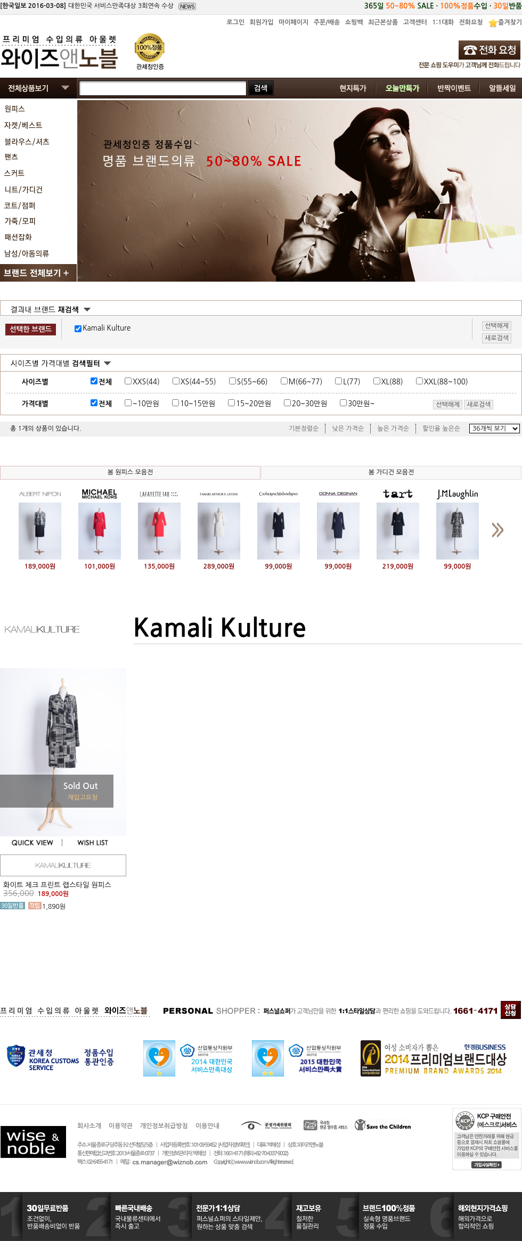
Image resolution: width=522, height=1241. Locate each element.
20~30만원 (309, 403)
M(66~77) (306, 382)
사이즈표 (491, 380)
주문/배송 (327, 22)
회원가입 (261, 22)
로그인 (235, 22)
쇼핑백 (354, 22)
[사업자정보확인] (233, 1145)
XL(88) (392, 382)
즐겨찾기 (510, 22)
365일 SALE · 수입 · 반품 (443, 6)
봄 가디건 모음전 (391, 472)
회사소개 (89, 1126)
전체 (105, 382)
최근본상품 (383, 22)
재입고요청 (82, 797)
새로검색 (479, 404)
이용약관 (121, 1126)
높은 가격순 (393, 428)
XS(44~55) (198, 382)
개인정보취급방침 (164, 1126)
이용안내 (207, 1126)
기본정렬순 (304, 428)
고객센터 (415, 22)
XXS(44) (146, 382)
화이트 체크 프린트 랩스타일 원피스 (57, 885)
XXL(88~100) (446, 382)
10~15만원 (197, 403)
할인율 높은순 (441, 428)
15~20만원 (253, 403)
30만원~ (361, 403)
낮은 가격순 (348, 428)
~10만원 (146, 403)
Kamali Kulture (106, 328)
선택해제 (448, 404)
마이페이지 (293, 22)
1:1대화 (443, 22)
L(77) (351, 382)
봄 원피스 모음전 (130, 472)
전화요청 (471, 22)
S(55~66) (252, 382)
